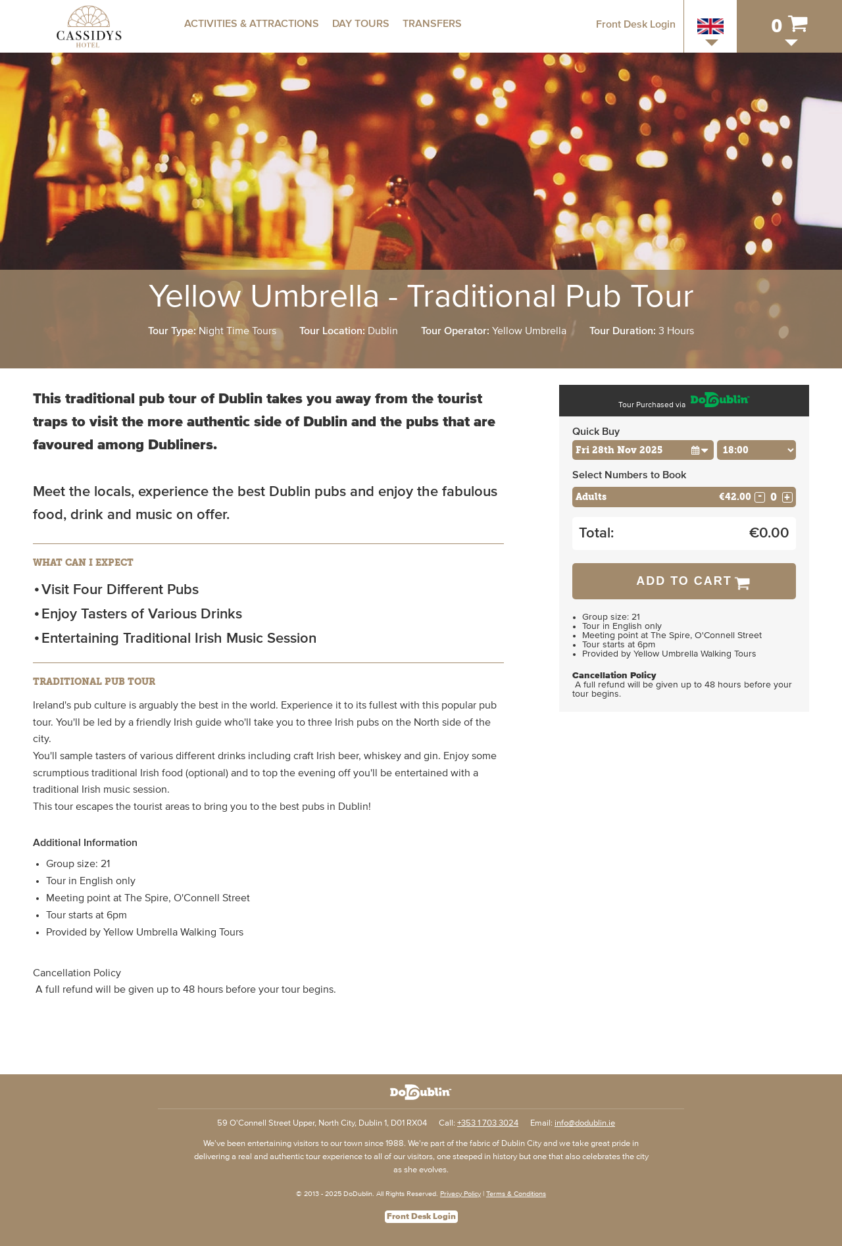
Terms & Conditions (516, 1193)
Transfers (432, 23)
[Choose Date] (643, 450)
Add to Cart (684, 580)
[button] (699, 449)
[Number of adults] (773, 497)
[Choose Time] (756, 450)
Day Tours (360, 23)
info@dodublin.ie (585, 1123)
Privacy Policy (460, 1193)
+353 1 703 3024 (487, 1123)
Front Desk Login (636, 24)
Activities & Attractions (251, 23)
